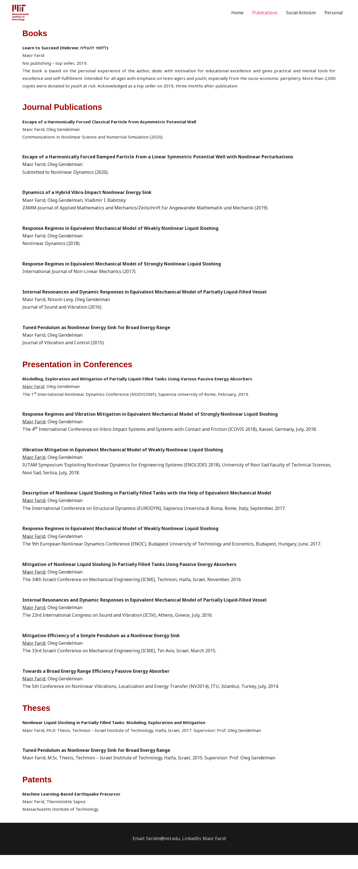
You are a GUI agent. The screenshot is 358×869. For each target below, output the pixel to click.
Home (233, 20)
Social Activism (299, 20)
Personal (333, 20)
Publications (261, 20)
